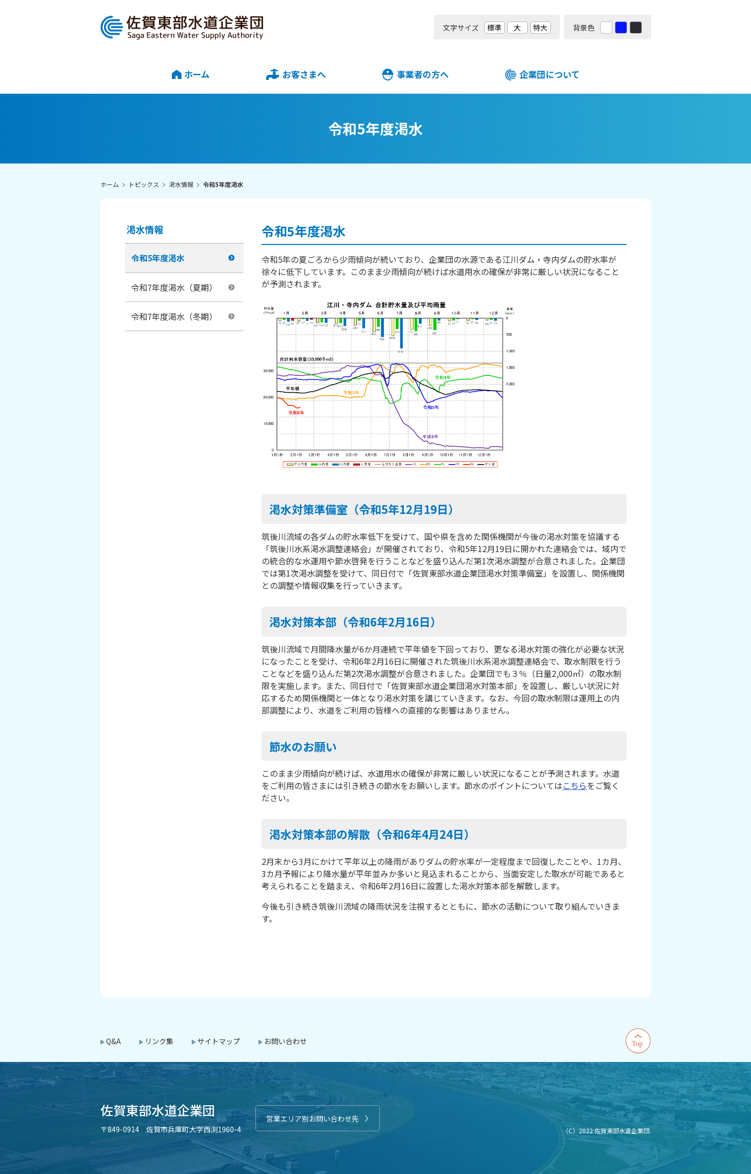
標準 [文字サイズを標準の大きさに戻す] (494, 27)
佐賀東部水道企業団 (182, 27)
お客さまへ (304, 74)
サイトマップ (218, 1041)
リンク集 (159, 1041)
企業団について (550, 74)
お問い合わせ (285, 1041)
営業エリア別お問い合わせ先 (312, 1118)
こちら (574, 785)
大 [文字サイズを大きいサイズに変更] (517, 27)
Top (638, 1041)
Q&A (113, 1041)
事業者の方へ (423, 74)
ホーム (197, 74)
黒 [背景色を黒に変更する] (636, 27)
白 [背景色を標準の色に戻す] (606, 27)
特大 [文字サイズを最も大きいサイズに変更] (540, 27)
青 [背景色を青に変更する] (621, 27)
